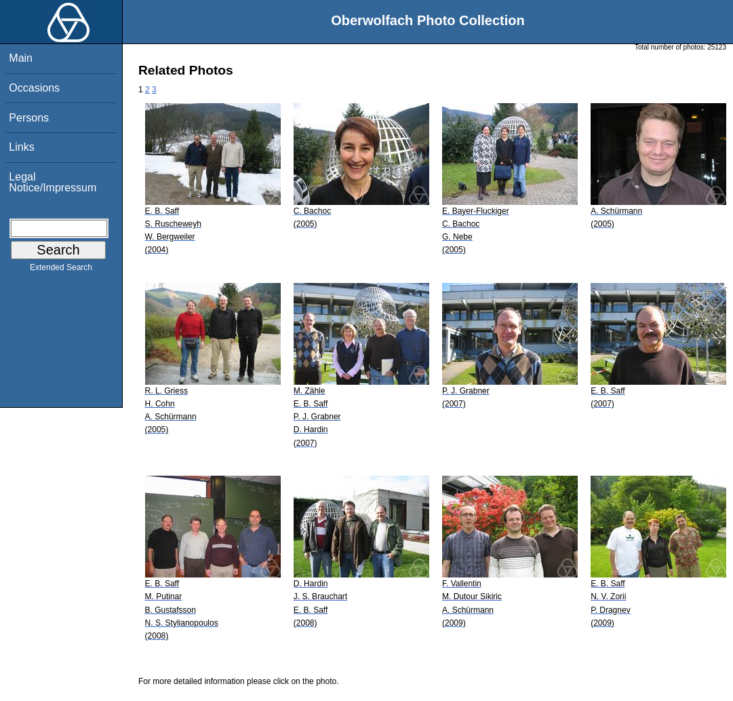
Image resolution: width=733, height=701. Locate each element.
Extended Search (61, 270)
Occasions (34, 88)
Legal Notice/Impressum (52, 182)
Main (21, 58)
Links (21, 147)
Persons (29, 118)
